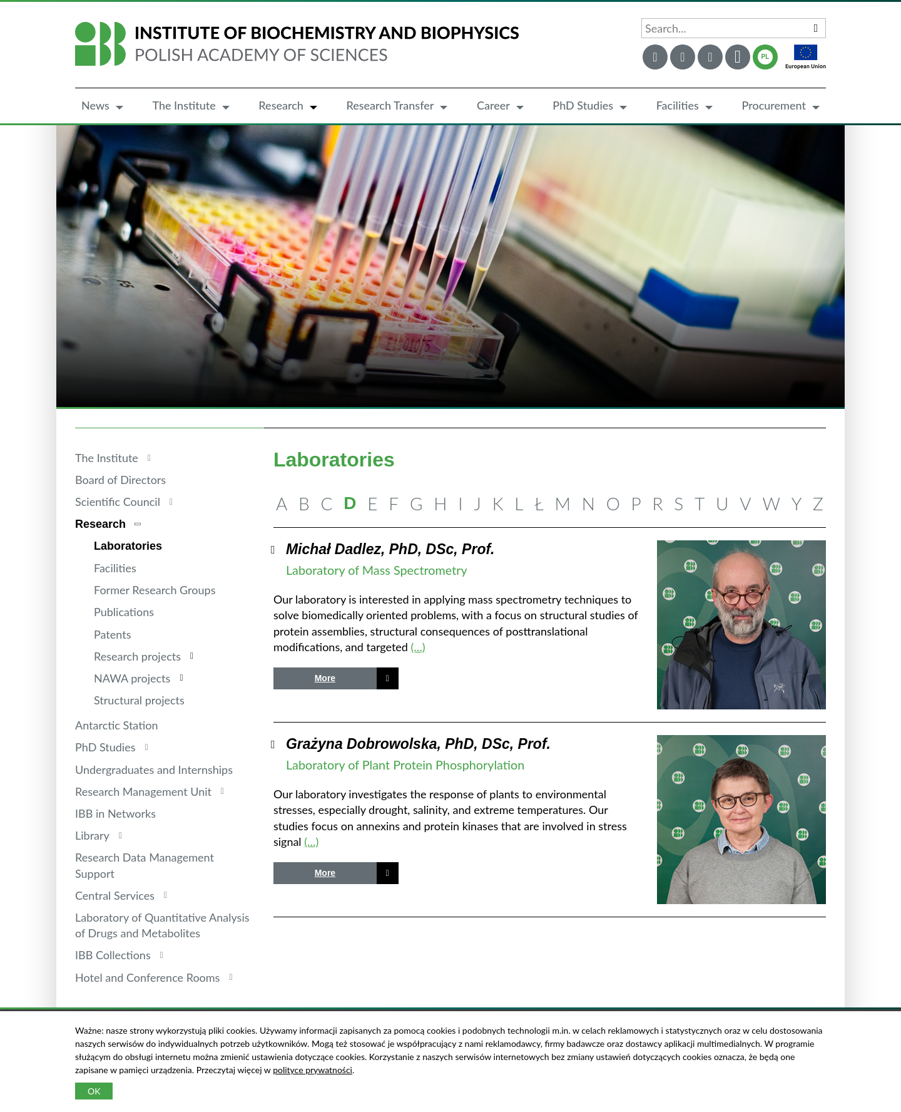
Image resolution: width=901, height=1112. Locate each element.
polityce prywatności (312, 1069)
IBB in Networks (115, 813)
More (325, 678)
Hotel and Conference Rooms (147, 977)
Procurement (773, 105)
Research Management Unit (143, 791)
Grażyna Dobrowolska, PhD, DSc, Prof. (418, 744)
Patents (112, 634)
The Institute (183, 105)
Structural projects (139, 700)
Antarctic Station (116, 725)
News (95, 105)
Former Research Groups (154, 590)
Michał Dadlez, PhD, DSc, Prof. (390, 549)
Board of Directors (120, 480)
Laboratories (128, 546)
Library (92, 835)
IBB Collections (113, 955)
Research (280, 105)
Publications (124, 612)
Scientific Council (117, 501)
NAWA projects (132, 678)
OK (94, 1091)
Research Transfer (390, 105)
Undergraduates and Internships (154, 769)
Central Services (115, 895)
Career (493, 105)
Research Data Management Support (144, 865)
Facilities (677, 105)
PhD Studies (582, 105)
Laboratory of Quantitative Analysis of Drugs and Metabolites (162, 925)
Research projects (137, 656)
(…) (418, 647)
